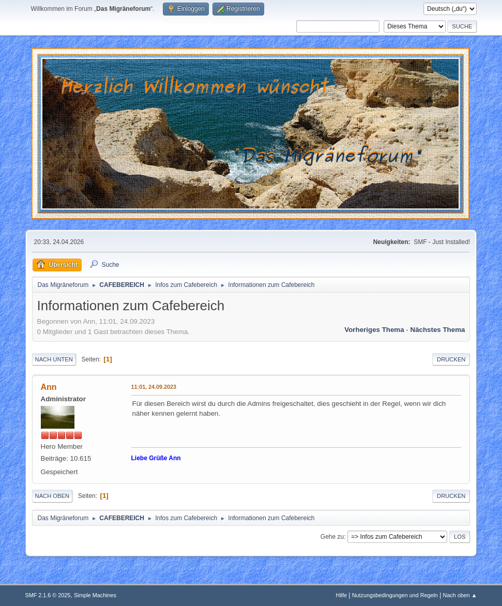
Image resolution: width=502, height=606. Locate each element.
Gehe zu (332, 536)
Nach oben (52, 496)
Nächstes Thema (437, 330)
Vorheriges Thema (374, 330)
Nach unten (54, 359)
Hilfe (341, 595)
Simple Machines (95, 595)
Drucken (451, 359)
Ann (49, 387)
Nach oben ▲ (460, 595)
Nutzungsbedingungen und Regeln (395, 595)
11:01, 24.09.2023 (154, 387)
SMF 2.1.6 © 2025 (48, 595)
